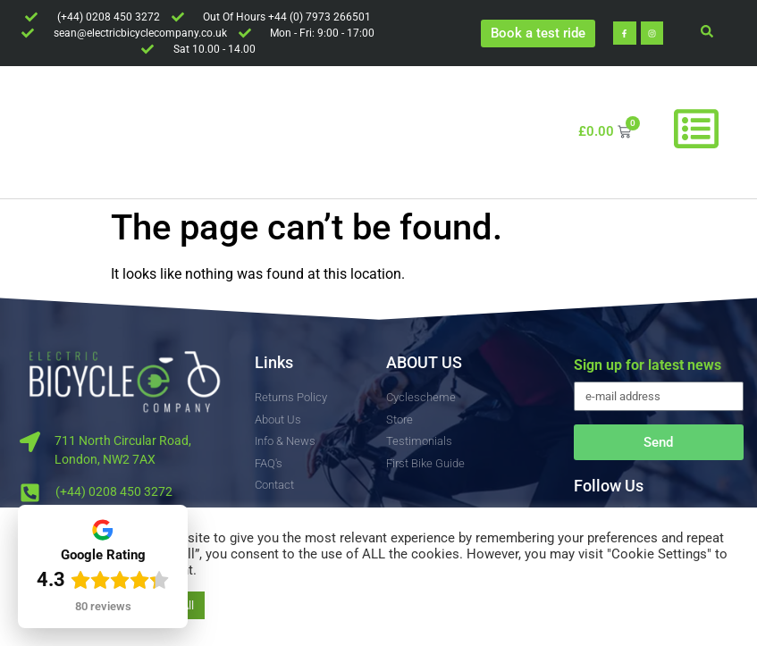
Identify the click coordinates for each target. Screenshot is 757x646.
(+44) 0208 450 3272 (113, 491)
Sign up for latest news (647, 365)
